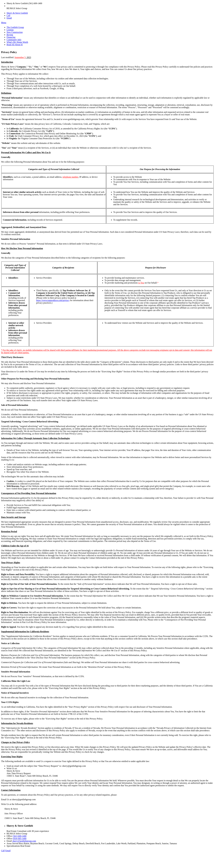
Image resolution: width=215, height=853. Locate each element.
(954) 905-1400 (19, 838)
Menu (3, 22)
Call (8, 15)
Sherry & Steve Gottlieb (17, 13)
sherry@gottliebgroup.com (24, 841)
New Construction (15, 32)
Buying (10, 35)
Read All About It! (15, 44)
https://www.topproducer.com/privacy (52, 300)
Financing (11, 37)
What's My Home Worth (17, 42)
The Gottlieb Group (15, 27)
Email (9, 18)
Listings (10, 30)
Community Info (14, 39)
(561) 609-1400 (19, 836)
